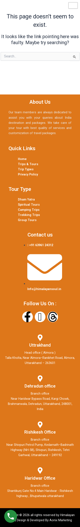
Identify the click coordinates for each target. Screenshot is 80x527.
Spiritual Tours (29, 205)
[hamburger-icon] (73, 5)
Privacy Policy (28, 174)
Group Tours (27, 220)
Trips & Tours (28, 164)
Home (22, 159)
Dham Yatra (26, 199)
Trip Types (25, 169)
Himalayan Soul (19, 5)
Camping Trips (28, 210)
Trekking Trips (29, 215)
